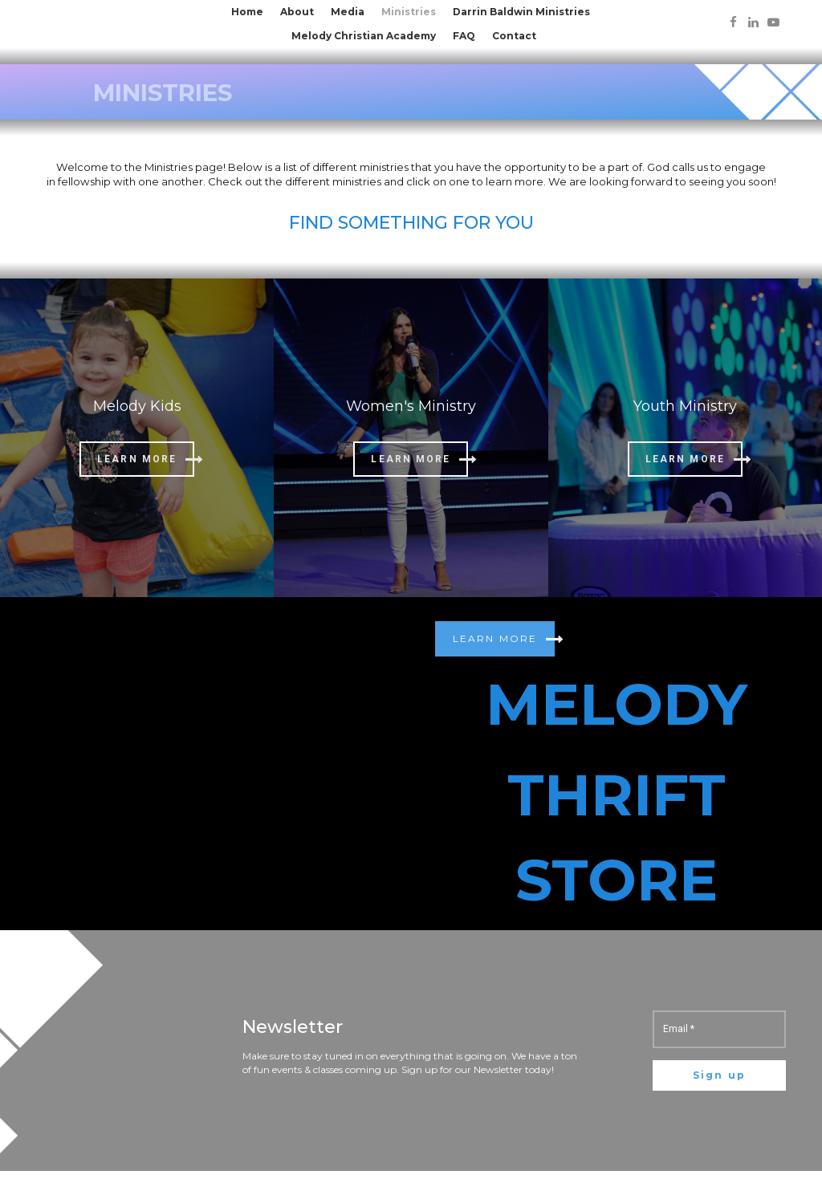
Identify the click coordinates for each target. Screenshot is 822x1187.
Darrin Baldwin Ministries (521, 12)
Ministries (408, 12)
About (297, 12)
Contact (514, 36)
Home (247, 12)
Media (347, 12)
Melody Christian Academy (363, 36)
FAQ (464, 36)
